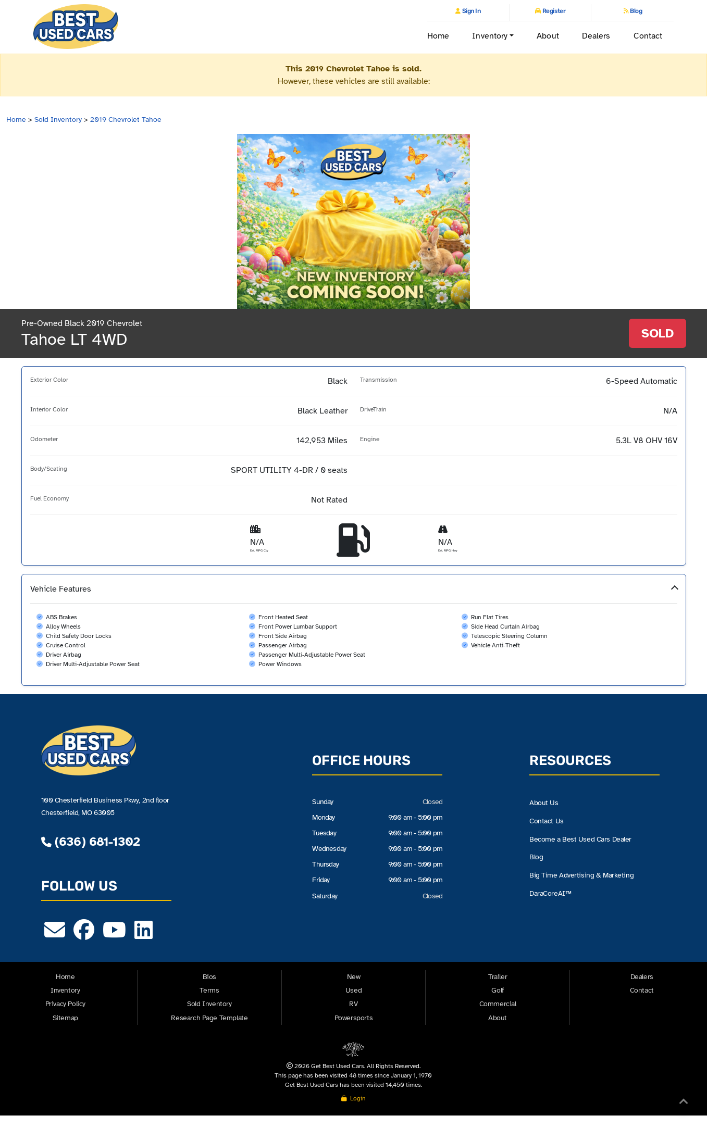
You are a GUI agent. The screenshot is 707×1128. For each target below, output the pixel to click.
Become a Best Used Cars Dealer (580, 839)
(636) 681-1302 (90, 841)
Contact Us (546, 820)
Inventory (65, 990)
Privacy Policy (65, 1003)
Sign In (470, 11)
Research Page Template (209, 1017)
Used (353, 990)
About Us (544, 802)
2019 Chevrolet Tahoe (126, 119)
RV (353, 1003)
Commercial (497, 1003)
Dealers (596, 36)
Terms (209, 990)
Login (353, 1098)
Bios (209, 976)
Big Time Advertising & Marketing (581, 875)
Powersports (353, 1017)
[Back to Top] (683, 1103)
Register (553, 11)
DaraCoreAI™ (550, 893)
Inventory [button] (489, 36)
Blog (635, 11)
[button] (353, 630)
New (354, 976)
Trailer (497, 976)
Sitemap (65, 1017)
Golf (497, 990)
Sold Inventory (58, 119)
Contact (648, 36)
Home (438, 36)
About (548, 36)
